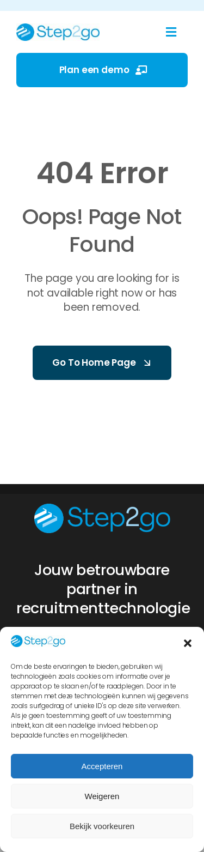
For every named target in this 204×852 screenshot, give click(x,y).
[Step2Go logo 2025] (58, 27)
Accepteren (102, 766)
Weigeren (102, 796)
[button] (187, 643)
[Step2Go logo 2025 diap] (102, 508)
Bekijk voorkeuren (102, 826)
